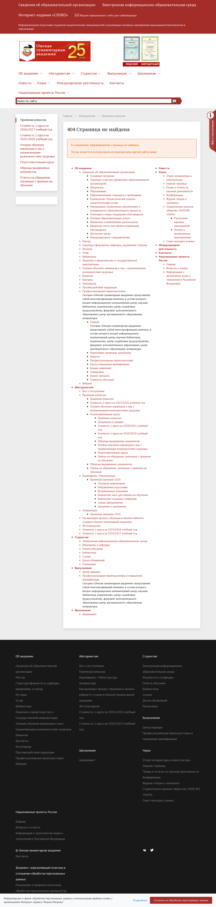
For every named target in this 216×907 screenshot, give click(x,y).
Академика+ (89, 614)
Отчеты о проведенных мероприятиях (182, 233)
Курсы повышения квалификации (109, 364)
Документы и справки (110, 422)
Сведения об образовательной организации (56, 4)
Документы (97, 187)
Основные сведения (102, 176)
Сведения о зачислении (112, 506)
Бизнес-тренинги (100, 375)
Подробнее (140, 900)
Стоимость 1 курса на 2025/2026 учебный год (36, 137)
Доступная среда (100, 233)
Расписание (89, 564)
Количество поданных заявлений (117, 498)
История (87, 249)
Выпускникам (117, 73)
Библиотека (89, 256)
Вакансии (87, 276)
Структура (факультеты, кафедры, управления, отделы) (114, 245)
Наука (41, 83)
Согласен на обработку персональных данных (181, 900)
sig (64, 891)
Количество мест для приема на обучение (123, 495)
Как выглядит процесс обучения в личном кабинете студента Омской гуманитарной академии (106, 694)
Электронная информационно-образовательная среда (149, 4)
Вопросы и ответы (177, 268)
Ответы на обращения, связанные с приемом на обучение (36, 181)
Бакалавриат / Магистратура (98, 475)
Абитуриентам (59, 73)
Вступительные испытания (113, 491)
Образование (98, 191)
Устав (85, 252)
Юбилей (87, 383)
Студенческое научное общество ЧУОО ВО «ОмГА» (180, 210)
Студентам (89, 73)
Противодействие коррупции (99, 287)
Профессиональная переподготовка (103, 291)
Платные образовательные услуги (110, 218)
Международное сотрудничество (110, 237)
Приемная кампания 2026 (105, 479)
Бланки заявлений (100, 368)
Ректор (86, 241)
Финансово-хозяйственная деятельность (114, 222)
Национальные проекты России (41, 92)
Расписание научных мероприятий (182, 222)
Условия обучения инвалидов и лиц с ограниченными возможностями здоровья (37, 150)
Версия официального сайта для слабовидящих (106, 14)
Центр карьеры (91, 572)
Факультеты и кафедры (96, 545)
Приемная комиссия (33, 120)
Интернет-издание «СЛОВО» (43, 14)
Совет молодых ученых (180, 241)
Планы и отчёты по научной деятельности (171, 771)
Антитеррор (89, 283)
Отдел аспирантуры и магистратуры (166, 760)
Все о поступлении (93, 391)
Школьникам (146, 73)
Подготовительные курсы (37, 162)
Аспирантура (89, 510)
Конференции (174, 195)
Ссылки (86, 556)
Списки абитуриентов (110, 502)
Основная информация (111, 483)
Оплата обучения (92, 548)
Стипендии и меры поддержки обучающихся (116, 214)
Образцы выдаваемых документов (35, 170)
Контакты (116, 83)
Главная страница (176, 183)
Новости (24, 83)
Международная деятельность (80, 83)
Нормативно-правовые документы (110, 352)
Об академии (28, 73)
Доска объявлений (93, 560)
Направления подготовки (113, 487)
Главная (67, 116)
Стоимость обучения (102, 379)
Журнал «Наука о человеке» (161, 783)
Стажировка (97, 372)
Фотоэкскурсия (91, 525)
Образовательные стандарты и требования (115, 195)
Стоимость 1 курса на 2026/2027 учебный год (36, 127)
